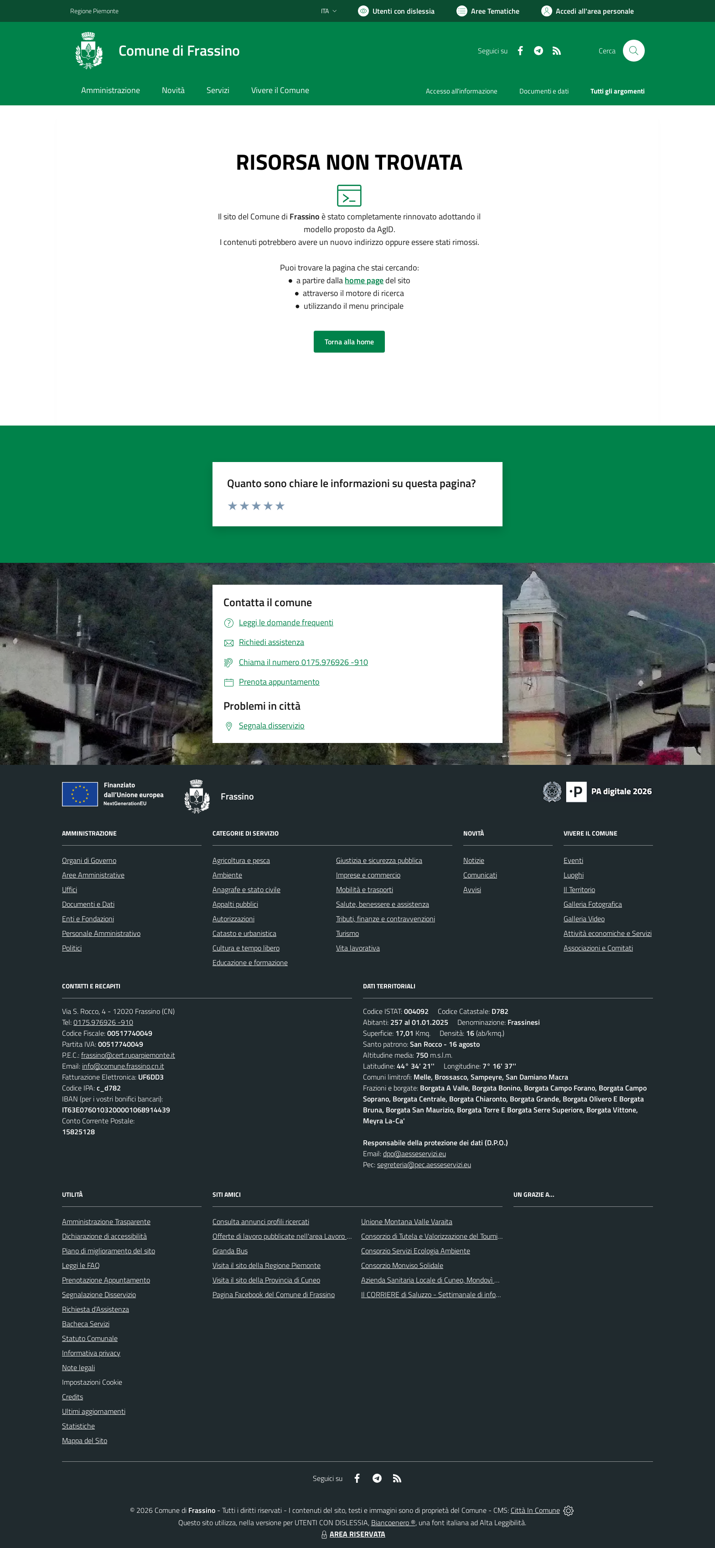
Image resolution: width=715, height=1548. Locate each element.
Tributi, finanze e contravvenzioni (385, 918)
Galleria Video (584, 918)
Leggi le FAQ (81, 1265)
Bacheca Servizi (85, 1323)
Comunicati (480, 874)
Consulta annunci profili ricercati (260, 1221)
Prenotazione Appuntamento (106, 1279)
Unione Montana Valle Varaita (406, 1221)
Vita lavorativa (358, 947)
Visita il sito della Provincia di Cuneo (266, 1279)
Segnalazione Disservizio (99, 1294)
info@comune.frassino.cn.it (123, 1065)
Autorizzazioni (233, 918)
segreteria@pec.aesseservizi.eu (424, 1164)
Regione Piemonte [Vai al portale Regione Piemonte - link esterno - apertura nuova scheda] (94, 11)
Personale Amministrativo (101, 933)
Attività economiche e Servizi (608, 933)
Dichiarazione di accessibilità (104, 1236)
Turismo (347, 933)
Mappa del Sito (84, 1440)
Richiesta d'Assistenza (95, 1309)
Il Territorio (579, 889)
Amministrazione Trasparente (106, 1221)
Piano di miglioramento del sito (108, 1250)
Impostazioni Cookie (92, 1382)
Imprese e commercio (368, 874)
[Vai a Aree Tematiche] (488, 11)
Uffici (69, 889)
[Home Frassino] (155, 50)
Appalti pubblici (235, 904)
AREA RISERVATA (352, 1533)
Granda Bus (230, 1250)
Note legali (78, 1367)
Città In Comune (535, 1510)
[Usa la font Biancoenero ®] (396, 11)
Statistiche (78, 1425)
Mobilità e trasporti (364, 889)
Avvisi (472, 889)
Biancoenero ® (393, 1522)
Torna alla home (349, 341)
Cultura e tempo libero (246, 947)
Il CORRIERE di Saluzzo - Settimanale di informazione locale (452, 1294)
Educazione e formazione (250, 962)
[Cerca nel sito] (634, 51)
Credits (72, 1396)
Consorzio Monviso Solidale (402, 1265)
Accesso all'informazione (461, 91)
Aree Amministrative (93, 874)
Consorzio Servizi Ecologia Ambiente (415, 1250)
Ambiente (227, 874)
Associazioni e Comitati (598, 947)
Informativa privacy (91, 1352)
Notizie (473, 860)
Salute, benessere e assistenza (382, 904)
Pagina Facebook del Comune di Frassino (273, 1294)
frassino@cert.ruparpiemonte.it (128, 1054)
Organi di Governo (89, 860)
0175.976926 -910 (103, 1022)
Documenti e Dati (88, 904)
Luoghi (574, 874)
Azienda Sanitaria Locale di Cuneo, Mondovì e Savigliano (446, 1279)
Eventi (573, 860)
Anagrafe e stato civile (246, 889)
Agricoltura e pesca (241, 860)
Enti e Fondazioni (88, 918)
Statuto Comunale (90, 1338)
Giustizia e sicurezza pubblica (379, 860)
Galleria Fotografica (593, 904)
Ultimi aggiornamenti (93, 1411)
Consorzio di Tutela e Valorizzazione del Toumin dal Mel (443, 1236)
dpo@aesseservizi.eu (414, 1153)
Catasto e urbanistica (244, 933)
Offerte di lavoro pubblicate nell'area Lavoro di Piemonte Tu (301, 1236)
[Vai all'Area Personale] (587, 11)
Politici (72, 947)
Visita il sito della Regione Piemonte (266, 1265)
